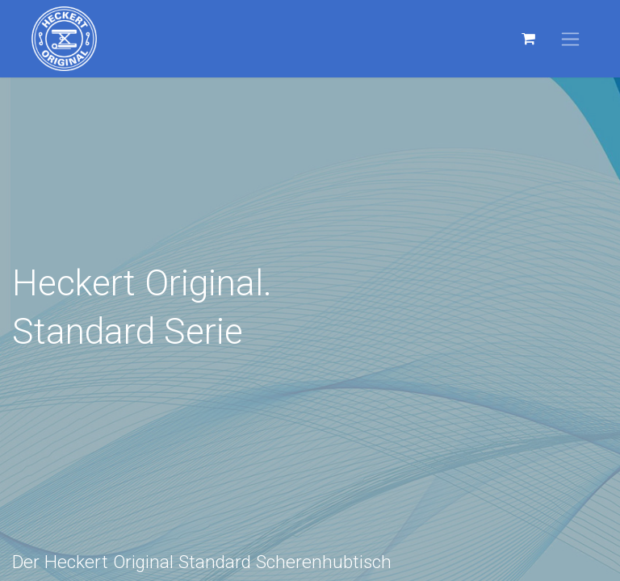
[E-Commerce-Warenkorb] (528, 38)
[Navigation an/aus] (570, 39)
